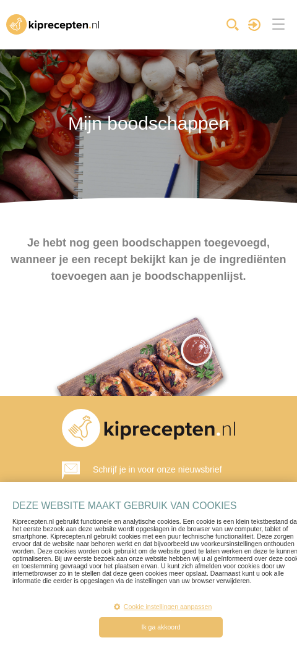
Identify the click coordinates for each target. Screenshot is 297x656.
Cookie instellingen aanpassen (163, 606)
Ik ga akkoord (160, 627)
